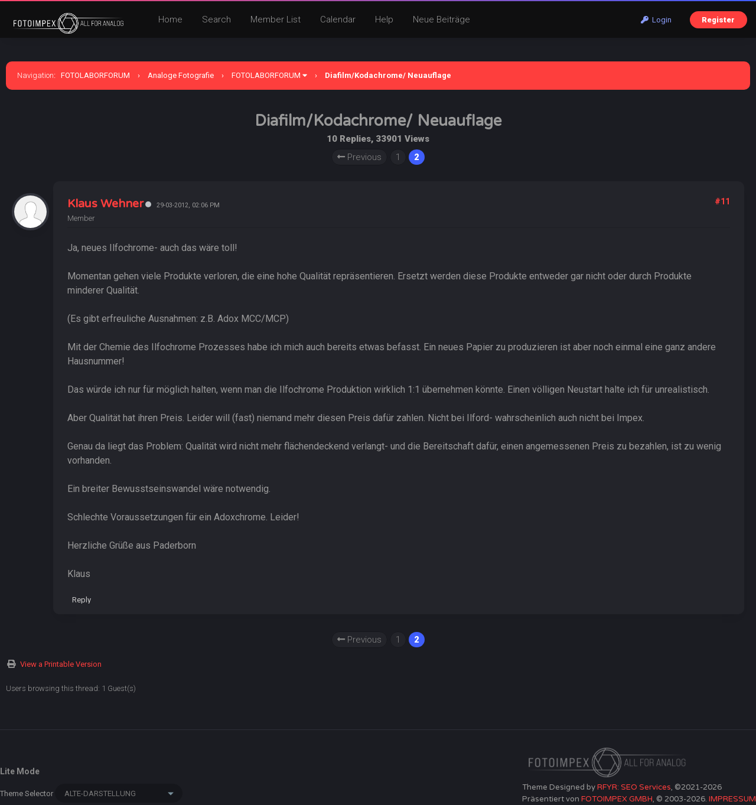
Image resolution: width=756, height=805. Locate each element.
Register (718, 19)
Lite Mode (20, 771)
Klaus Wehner (105, 204)
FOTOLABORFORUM (95, 75)
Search (216, 19)
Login (656, 19)
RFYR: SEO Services (634, 787)
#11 (722, 201)
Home (170, 19)
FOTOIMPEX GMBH (617, 799)
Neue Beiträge (441, 19)
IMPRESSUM (732, 799)
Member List (275, 19)
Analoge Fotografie (181, 75)
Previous (359, 157)
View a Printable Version (61, 664)
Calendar (338, 19)
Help (384, 19)
